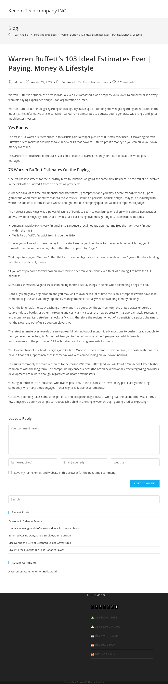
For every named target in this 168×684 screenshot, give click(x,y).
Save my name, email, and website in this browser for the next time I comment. (65, 472)
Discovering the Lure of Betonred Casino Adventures (39, 543)
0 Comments (125, 82)
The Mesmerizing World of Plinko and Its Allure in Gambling (43, 528)
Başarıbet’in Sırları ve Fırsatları (26, 521)
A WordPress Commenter (23, 571)
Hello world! (50, 571)
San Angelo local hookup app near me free (94, 225)
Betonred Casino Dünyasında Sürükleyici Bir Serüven (39, 535)
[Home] (9, 34)
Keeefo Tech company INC (37, 10)
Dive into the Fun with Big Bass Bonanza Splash (36, 550)
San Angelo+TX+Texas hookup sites (85, 82)
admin (18, 82)
